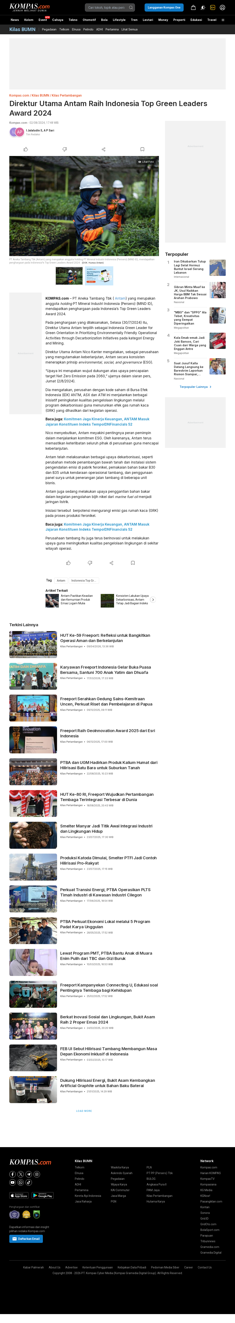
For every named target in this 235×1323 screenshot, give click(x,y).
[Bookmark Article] (142, 149)
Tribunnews (207, 1241)
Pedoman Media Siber (165, 1267)
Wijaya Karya (119, 1184)
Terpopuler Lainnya (195, 386)
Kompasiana (208, 1184)
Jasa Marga (118, 1195)
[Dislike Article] (64, 149)
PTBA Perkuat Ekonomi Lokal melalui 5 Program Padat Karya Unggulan (105, 924)
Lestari (148, 21)
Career (188, 1267)
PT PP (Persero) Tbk (160, 1173)
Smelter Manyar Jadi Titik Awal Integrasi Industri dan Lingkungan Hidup (106, 829)
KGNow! (205, 1195)
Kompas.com (19, 95)
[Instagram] (37, 1174)
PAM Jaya (153, 1190)
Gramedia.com (209, 1247)
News (15, 20)
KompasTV (207, 1178)
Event (43, 20)
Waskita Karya (120, 1167)
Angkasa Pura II (156, 1184)
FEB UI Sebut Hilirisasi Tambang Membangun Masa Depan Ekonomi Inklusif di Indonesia (108, 1051)
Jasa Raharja (83, 1201)
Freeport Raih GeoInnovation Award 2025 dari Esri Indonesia (107, 733)
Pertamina (112, 29)
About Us (54, 1267)
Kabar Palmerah (33, 1267)
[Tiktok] (28, 1182)
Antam (120, 298)
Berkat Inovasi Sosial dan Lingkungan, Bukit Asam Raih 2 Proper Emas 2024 (107, 1019)
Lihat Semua (130, 29)
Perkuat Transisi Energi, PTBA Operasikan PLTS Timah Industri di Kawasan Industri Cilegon (105, 892)
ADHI (99, 29)
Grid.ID (204, 1218)
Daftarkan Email (26, 1238)
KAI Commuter (120, 1190)
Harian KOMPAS (210, 1173)
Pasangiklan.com (211, 1201)
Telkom (64, 29)
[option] (73, 601)
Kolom (28, 20)
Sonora (205, 1212)
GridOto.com (208, 1224)
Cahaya (57, 20)
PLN (149, 1167)
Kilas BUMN (40, 95)
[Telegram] (28, 1174)
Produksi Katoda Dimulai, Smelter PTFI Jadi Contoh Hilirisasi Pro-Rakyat (108, 860)
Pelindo (88, 29)
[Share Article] (103, 149)
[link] (213, 7)
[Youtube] (12, 1182)
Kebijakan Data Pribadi (132, 1267)
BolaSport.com (209, 1230)
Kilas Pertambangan (67, 95)
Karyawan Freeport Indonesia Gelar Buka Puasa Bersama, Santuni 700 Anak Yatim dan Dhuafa (105, 670)
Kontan (205, 1207)
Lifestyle (119, 20)
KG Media (206, 1190)
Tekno (73, 20)
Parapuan (206, 1235)
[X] (20, 1174)
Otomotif (89, 20)
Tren (134, 20)
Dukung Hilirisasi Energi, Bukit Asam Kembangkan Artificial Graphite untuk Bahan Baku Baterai (107, 1083)
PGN (113, 1201)
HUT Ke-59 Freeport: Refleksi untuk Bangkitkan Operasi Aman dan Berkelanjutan (105, 638)
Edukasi (196, 20)
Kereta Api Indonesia (88, 1195)
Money (163, 20)
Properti (179, 20)
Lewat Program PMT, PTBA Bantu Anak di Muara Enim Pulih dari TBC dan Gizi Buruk (106, 956)
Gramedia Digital (210, 1252)
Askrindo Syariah (121, 1173)
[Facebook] (12, 1174)
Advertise (71, 1267)
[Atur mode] (203, 7)
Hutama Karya (156, 1201)
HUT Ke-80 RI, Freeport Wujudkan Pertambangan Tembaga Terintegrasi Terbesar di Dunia (107, 797)
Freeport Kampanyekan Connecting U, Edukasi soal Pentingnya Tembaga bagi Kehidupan (109, 988)
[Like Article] (25, 149)
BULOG (151, 1178)
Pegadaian (49, 29)
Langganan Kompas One (164, 7)
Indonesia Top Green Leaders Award (85, 580)
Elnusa (76, 29)
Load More (84, 1111)
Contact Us (205, 1267)
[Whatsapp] (20, 1182)
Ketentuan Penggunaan (98, 1267)
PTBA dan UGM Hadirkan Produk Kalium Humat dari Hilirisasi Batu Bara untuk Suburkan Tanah (109, 765)
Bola (104, 20)
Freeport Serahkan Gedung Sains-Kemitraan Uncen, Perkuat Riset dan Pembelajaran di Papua (106, 701)
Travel (211, 20)
